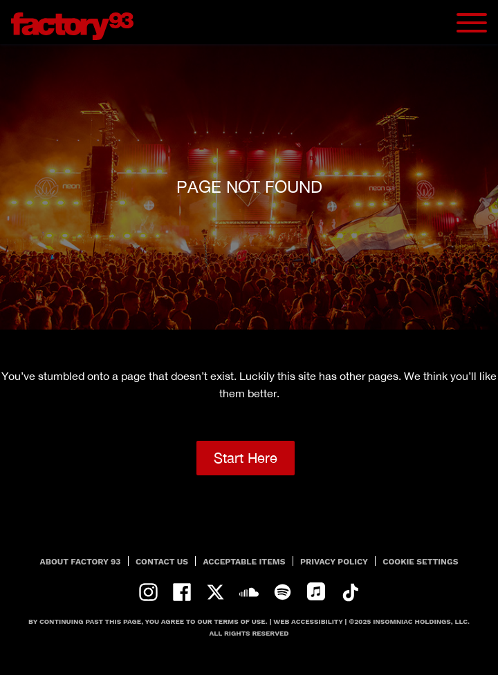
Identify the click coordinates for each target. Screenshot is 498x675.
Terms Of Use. (240, 621)
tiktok (350, 592)
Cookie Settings (420, 562)
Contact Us (162, 562)
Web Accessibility (307, 621)
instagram (148, 592)
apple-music (316, 592)
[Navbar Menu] (471, 23)
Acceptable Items (244, 562)
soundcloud (249, 592)
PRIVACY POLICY (334, 562)
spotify (283, 592)
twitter (215, 592)
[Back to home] (77, 22)
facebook (182, 592)
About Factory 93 (80, 562)
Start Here (245, 458)
